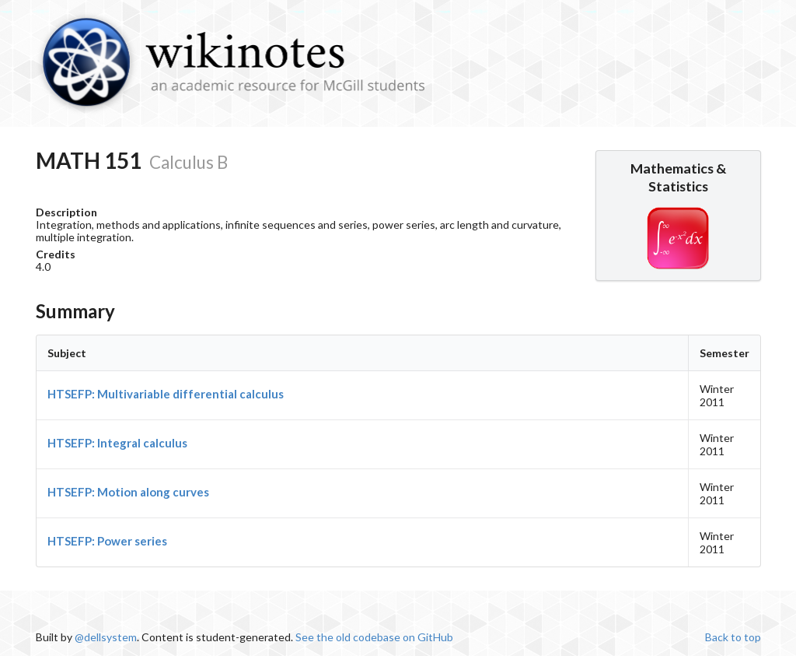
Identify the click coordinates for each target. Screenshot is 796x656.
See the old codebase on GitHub (374, 637)
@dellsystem (106, 637)
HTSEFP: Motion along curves (128, 492)
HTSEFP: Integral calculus (117, 443)
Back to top (733, 637)
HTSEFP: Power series (107, 541)
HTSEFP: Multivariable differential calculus (165, 394)
